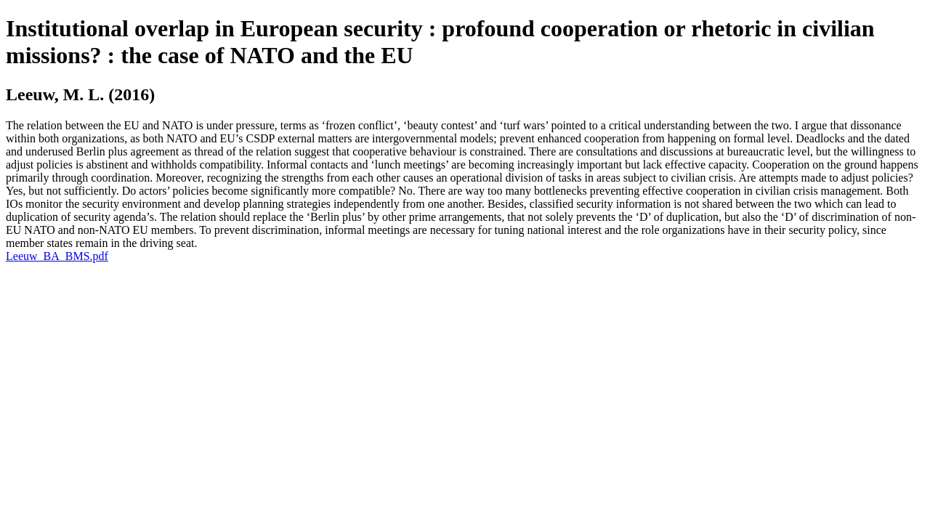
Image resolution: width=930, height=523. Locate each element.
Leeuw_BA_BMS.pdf (57, 256)
